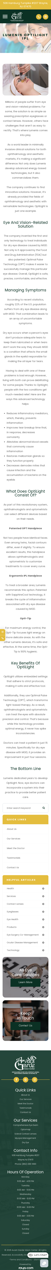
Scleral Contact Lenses (25, 1133)
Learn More (25, 982)
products (11, 927)
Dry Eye (25, 1142)
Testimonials (13, 857)
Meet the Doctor (16, 848)
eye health (12, 919)
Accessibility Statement (23, 1254)
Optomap (25, 1129)
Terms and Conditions (21, 1259)
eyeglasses (12, 911)
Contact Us (13, 867)
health (10, 888)
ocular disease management (22, 942)
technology (13, 950)
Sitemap (38, 1259)
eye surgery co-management (23, 934)
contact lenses (15, 903)
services (11, 896)
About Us (11, 829)
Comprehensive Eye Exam (25, 1125)
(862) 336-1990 (29, 1164)
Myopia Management (25, 1138)
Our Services (13, 838)
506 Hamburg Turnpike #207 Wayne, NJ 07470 (25, 4)
